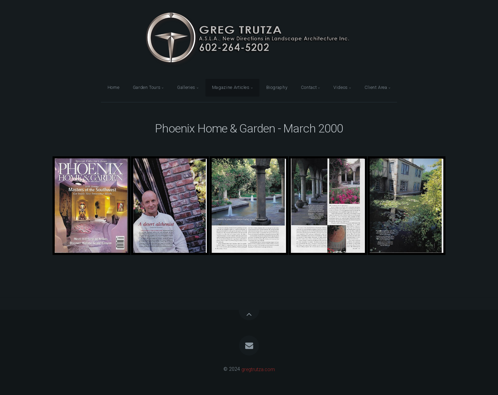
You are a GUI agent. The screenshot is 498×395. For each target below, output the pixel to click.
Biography (277, 87)
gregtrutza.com (258, 369)
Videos (340, 87)
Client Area (376, 87)
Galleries (186, 87)
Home (114, 87)
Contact (309, 87)
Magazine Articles (231, 87)
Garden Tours (147, 87)
